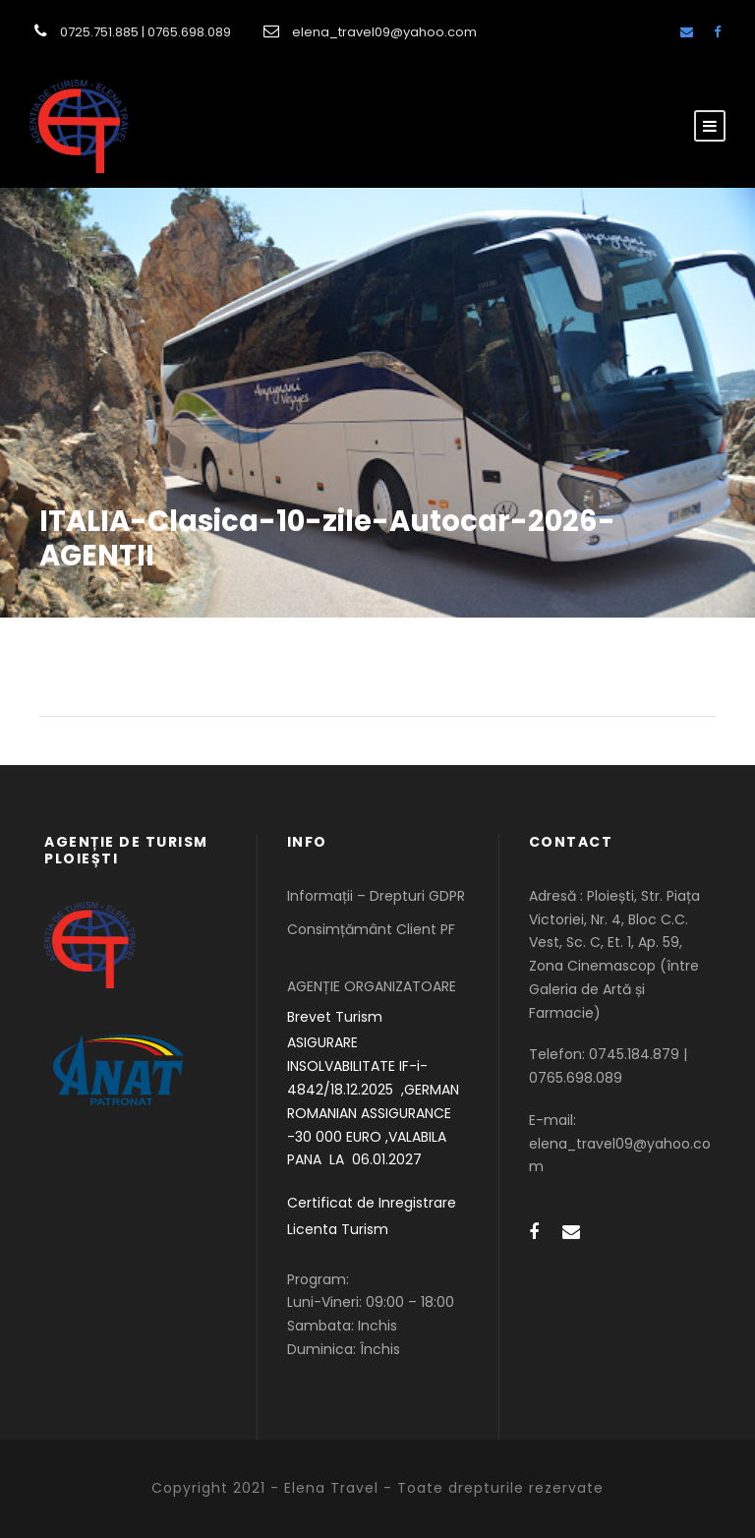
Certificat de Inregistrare (371, 1203)
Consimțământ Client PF (371, 929)
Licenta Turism (337, 1229)
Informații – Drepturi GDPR (376, 896)
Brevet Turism (334, 1017)
